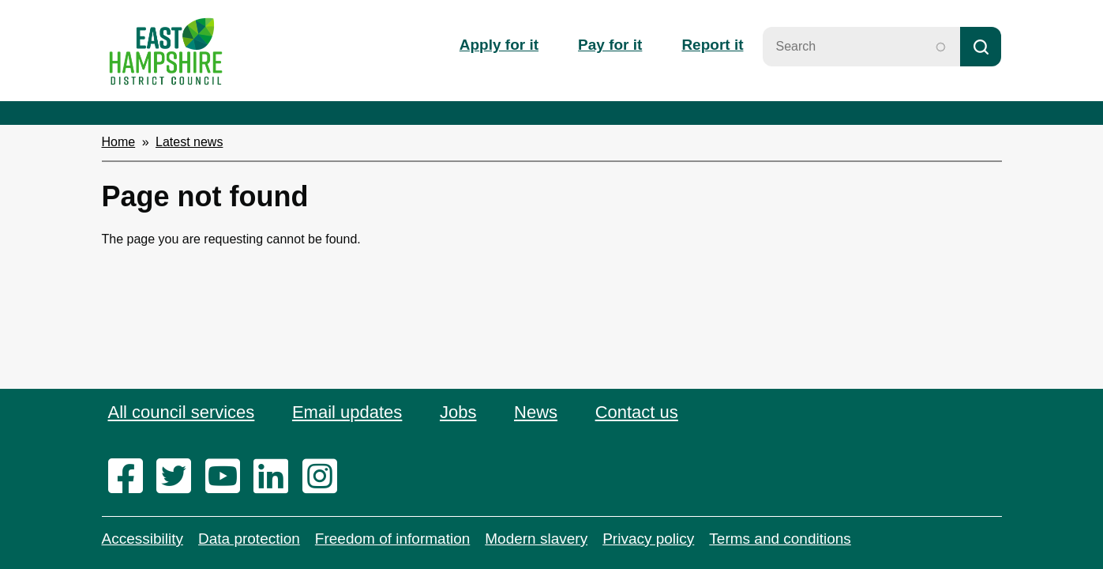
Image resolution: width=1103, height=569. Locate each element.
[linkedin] (275, 477)
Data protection (249, 538)
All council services (181, 412)
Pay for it (610, 44)
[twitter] (178, 477)
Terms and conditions (780, 538)
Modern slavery (536, 538)
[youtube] (227, 477)
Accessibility (142, 538)
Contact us (636, 412)
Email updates (347, 412)
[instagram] (324, 477)
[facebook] (130, 477)
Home (119, 142)
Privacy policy (648, 538)
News (535, 412)
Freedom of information (392, 538)
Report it (712, 44)
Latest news (189, 142)
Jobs (458, 412)
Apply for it (499, 44)
